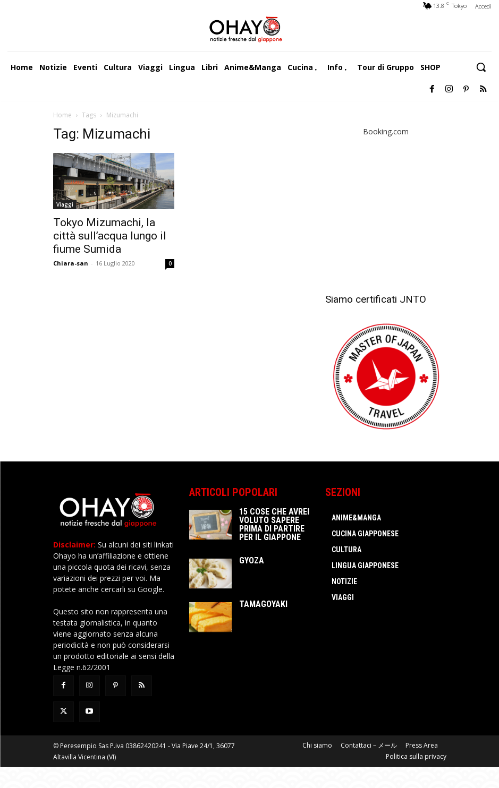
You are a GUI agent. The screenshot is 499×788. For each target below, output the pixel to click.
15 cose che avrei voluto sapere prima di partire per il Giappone (274, 524)
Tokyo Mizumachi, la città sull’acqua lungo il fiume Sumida (109, 235)
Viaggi (64, 204)
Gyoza (251, 560)
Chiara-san (70, 263)
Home (62, 114)
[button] (481, 67)
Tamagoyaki (263, 604)
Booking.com (386, 131)
